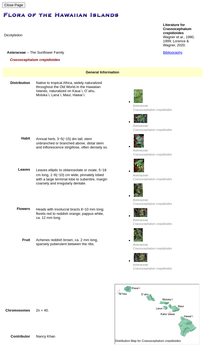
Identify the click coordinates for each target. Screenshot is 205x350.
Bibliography (173, 52)
